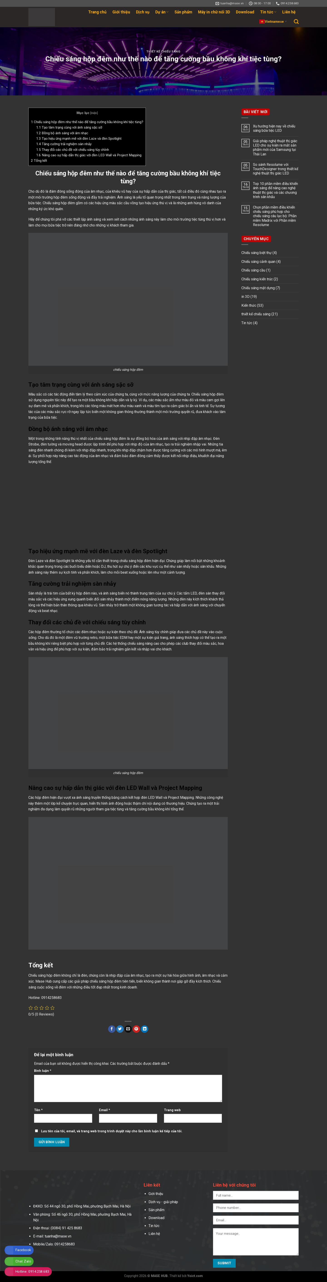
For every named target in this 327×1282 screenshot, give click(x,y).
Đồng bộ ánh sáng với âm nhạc (62, 133)
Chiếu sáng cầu (253, 270)
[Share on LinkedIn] (144, 1029)
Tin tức (268, 12)
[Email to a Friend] (128, 1029)
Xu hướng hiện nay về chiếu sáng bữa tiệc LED (274, 128)
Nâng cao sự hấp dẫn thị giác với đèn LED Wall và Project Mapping (88, 155)
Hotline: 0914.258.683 (32, 1272)
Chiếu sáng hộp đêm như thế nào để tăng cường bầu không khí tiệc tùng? (87, 122)
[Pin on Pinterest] (136, 1029)
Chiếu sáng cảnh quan (258, 261)
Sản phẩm (183, 12)
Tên (38, 1110)
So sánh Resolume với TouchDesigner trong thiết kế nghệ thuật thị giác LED (275, 168)
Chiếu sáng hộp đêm (59, 203)
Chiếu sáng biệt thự (256, 253)
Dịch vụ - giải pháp (163, 1202)
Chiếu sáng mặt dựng (258, 288)
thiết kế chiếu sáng (163, 51)
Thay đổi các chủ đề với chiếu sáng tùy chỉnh (72, 150)
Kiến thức (248, 305)
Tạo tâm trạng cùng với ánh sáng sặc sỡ (69, 127)
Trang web (172, 1110)
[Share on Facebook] (112, 1029)
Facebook (23, 1250)
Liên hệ (289, 12)
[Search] (296, 21)
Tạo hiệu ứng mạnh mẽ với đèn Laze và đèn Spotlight (78, 139)
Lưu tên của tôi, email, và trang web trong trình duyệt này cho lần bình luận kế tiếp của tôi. (111, 1131)
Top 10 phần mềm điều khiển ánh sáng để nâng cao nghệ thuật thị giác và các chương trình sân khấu (275, 190)
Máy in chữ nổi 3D (214, 12)
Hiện (94, 113)
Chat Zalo (23, 1261)
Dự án (161, 12)
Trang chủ (97, 12)
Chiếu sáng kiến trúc (257, 279)
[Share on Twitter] (120, 1029)
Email (104, 1110)
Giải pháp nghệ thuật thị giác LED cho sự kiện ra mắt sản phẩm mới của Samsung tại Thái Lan (275, 147)
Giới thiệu (121, 12)
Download (245, 12)
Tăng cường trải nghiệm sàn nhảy (64, 144)
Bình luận (42, 1071)
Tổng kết (39, 161)
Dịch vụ (142, 12)
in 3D (245, 296)
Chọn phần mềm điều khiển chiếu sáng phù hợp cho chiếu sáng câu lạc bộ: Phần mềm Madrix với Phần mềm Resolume (275, 216)
